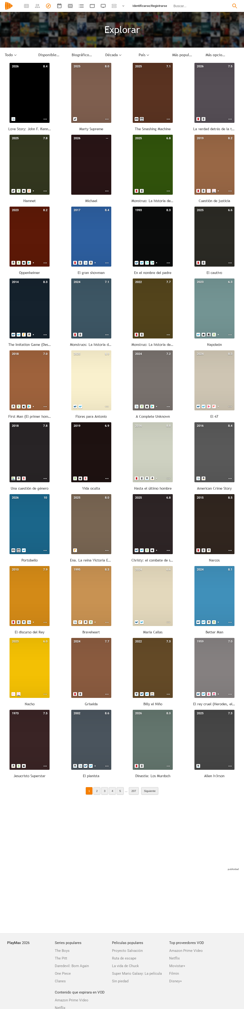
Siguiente (150, 790)
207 (134, 790)
